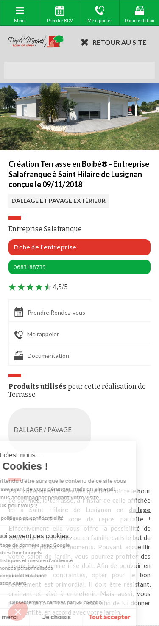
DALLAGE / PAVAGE (51, 430)
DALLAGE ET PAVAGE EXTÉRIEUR (58, 200)
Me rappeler (36, 334)
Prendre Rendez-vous (49, 312)
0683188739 (30, 267)
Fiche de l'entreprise (45, 247)
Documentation (41, 355)
